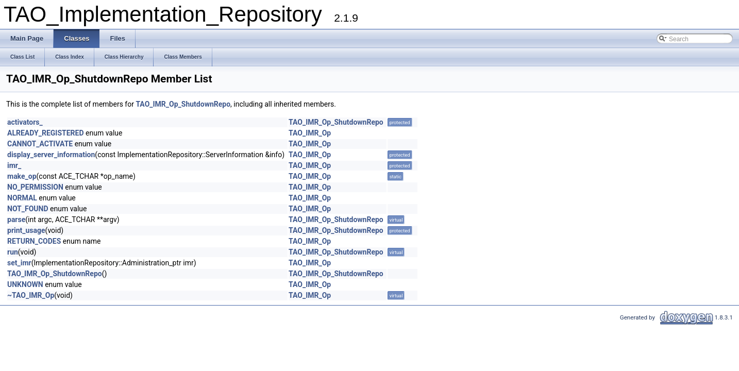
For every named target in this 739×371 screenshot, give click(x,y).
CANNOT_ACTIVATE (40, 144)
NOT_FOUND (27, 209)
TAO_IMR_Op (310, 133)
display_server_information (51, 154)
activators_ (25, 122)
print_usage (26, 230)
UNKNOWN (25, 284)
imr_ (14, 165)
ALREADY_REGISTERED (45, 133)
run (12, 252)
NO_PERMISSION (35, 187)
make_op (22, 176)
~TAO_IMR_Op (30, 295)
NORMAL (22, 198)
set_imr (19, 263)
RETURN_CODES (34, 241)
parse (16, 219)
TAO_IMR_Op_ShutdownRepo (183, 104)
